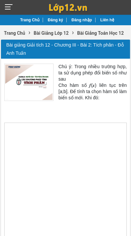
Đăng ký (55, 20)
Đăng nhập (82, 20)
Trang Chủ (29, 20)
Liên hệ (107, 20)
